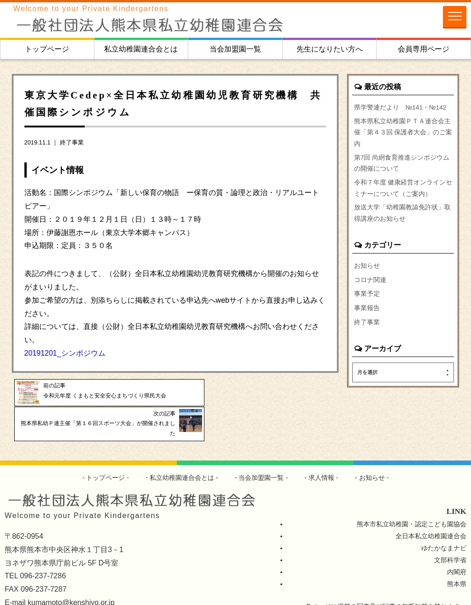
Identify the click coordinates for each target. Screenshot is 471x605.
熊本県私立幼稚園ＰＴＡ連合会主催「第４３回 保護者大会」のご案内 (403, 133)
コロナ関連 (370, 285)
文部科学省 (450, 533)
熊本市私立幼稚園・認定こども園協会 (411, 497)
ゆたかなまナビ (443, 521)
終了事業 (72, 142)
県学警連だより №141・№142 (401, 107)
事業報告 (367, 314)
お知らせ (367, 271)
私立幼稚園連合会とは (141, 49)
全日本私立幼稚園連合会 (430, 509)
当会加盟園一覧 (235, 49)
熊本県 (456, 557)
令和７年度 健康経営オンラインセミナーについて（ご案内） (403, 192)
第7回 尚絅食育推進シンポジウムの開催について (402, 165)
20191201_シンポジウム (64, 353)
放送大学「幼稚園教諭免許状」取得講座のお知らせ (402, 218)
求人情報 (322, 451)
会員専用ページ (423, 49)
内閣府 (456, 545)
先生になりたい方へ (330, 49)
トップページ (47, 49)
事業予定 (367, 300)
